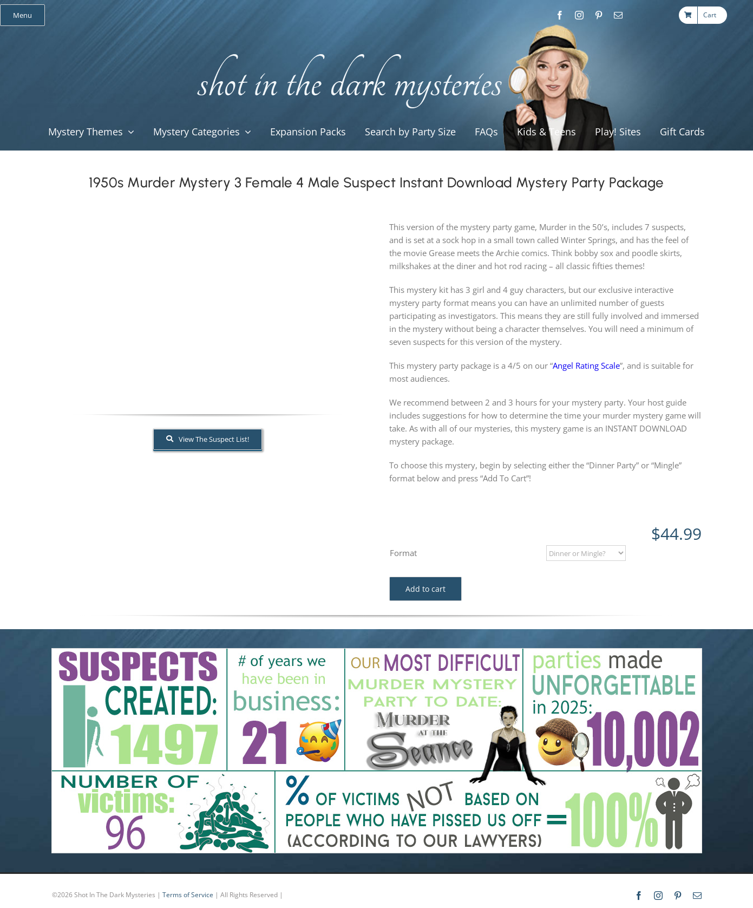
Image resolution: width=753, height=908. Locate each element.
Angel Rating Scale (586, 365)
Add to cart (425, 589)
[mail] (618, 15)
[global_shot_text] (346, 52)
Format (403, 552)
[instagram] (579, 15)
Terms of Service (187, 894)
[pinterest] (598, 15)
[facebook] (559, 15)
